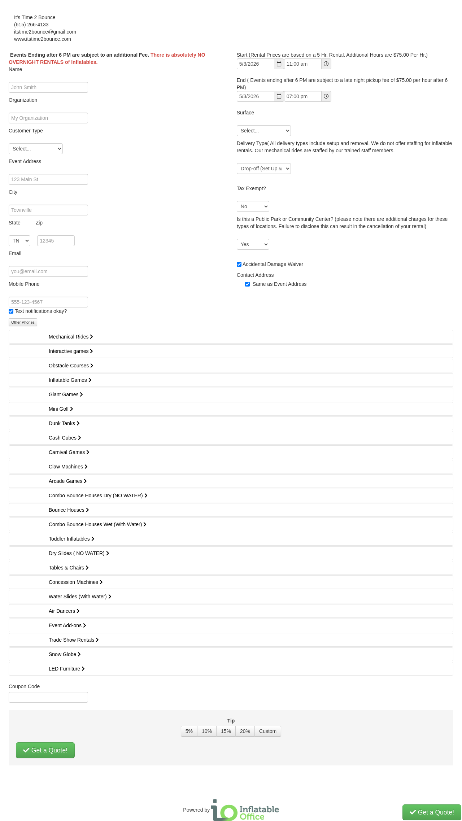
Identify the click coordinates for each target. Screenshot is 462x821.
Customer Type (26, 131)
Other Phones (23, 322)
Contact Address (255, 275)
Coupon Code (24, 686)
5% (189, 731)
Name (15, 69)
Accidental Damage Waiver (273, 264)
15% (226, 731)
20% (245, 731)
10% (207, 731)
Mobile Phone (24, 284)
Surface (245, 112)
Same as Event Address (279, 284)
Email (15, 253)
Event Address (25, 161)
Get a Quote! (45, 750)
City (13, 192)
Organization (23, 100)
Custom (267, 731)
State (26, 223)
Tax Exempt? (251, 188)
